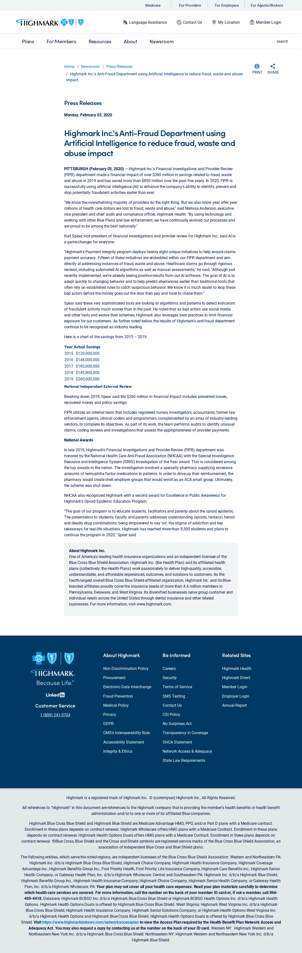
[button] (279, 41)
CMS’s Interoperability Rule (126, 732)
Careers (169, 668)
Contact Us (192, 22)
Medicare (153, 5)
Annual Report (234, 705)
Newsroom (90, 66)
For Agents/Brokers (267, 5)
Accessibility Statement (123, 742)
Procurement (114, 677)
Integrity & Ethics (117, 751)
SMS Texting (174, 696)
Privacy (109, 714)
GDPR (108, 723)
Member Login (268, 22)
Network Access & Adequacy (187, 751)
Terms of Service (177, 686)
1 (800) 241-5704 (55, 714)
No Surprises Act (177, 723)
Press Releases (119, 66)
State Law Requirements (184, 760)
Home (69, 66)
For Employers (227, 5)
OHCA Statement (177, 742)
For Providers (190, 5)
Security (170, 677)
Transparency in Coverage (185, 732)
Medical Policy (116, 705)
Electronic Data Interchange (127, 686)
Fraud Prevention (118, 696)
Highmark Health (237, 668)
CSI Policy (171, 714)
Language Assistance (148, 22)
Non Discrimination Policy (126, 668)
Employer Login (235, 696)
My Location (229, 22)
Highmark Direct (236, 677)
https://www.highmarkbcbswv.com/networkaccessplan (90, 922)
